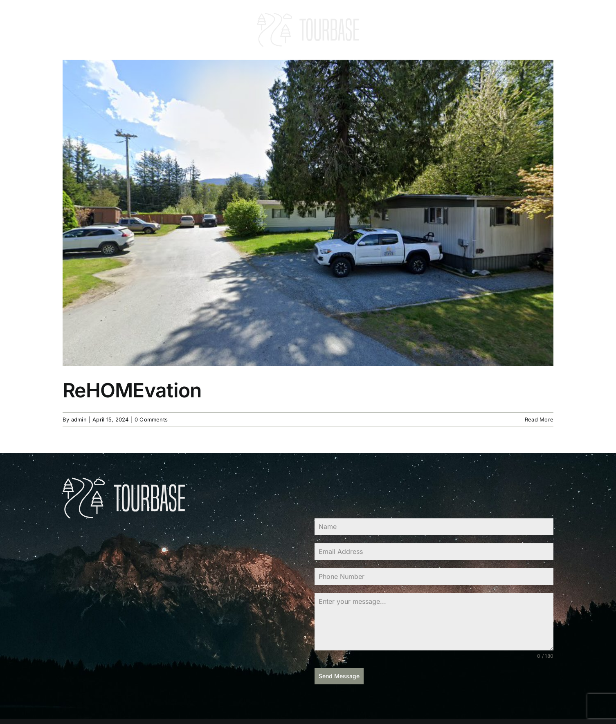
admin (79, 419)
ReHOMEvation (132, 390)
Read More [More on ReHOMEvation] (539, 419)
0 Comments (151, 419)
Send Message (339, 675)
